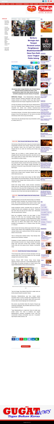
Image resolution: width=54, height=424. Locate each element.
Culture (44, 207)
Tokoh (49, 222)
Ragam (43, 217)
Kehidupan (44, 210)
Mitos (49, 212)
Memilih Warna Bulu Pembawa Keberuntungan (27, 251)
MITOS (5, 1)
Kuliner (43, 212)
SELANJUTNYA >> (25, 346)
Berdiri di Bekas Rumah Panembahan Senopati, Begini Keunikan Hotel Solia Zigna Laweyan (46, 165)
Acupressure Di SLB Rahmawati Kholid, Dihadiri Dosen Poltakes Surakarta (46, 113)
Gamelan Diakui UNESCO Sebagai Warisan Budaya (44, 273)
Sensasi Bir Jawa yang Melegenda (7, 49)
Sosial (43, 222)
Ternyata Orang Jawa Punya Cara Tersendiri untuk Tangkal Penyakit (7, 31)
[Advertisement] (25, 131)
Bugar (43, 205)
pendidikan (44, 214)
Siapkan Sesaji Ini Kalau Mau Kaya (46, 179)
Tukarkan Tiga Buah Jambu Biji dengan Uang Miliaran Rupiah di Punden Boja (46, 79)
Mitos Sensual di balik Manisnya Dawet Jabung (28, 141)
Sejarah (44, 219)
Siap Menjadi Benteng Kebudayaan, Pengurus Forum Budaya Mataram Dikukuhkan (46, 193)
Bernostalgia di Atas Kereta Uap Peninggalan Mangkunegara (46, 96)
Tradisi (43, 224)
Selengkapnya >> (44, 240)
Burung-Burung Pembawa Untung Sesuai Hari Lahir (46, 135)
